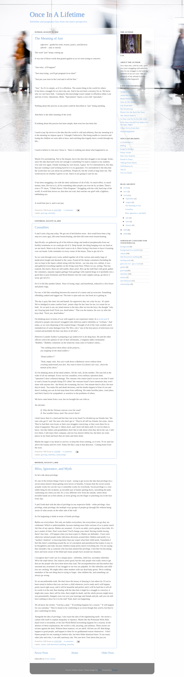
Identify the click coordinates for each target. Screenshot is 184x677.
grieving (44, 213)
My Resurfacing (126, 109)
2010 (125, 195)
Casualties (42, 227)
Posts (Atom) (50, 659)
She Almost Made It (128, 115)
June (128, 221)
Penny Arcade (125, 152)
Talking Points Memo (128, 163)
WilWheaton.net (126, 166)
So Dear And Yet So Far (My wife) (133, 119)
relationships (61, 455)
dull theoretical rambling (56, 644)
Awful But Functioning (129, 95)
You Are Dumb (126, 173)
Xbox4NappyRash (127, 131)
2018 (125, 188)
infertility (51, 213)
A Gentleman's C (126, 142)
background (124, 247)
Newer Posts (41, 652)
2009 (125, 230)
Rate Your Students (127, 156)
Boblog (123, 146)
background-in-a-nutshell (130, 250)
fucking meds (125, 260)
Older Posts (108, 652)
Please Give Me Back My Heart (132, 112)
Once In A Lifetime (57, 14)
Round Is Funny (126, 159)
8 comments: (68, 451)
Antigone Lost (125, 92)
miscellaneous (125, 281)
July (127, 218)
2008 (125, 234)
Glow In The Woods (128, 102)
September (130, 199)
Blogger (115, 670)
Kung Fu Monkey (127, 149)
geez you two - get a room (130, 264)
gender (123, 267)
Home (75, 652)
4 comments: (69, 641)
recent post (103, 319)
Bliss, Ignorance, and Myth (53, 469)
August (129, 202)
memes (123, 277)
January (129, 225)
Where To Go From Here (130, 128)
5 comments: (69, 210)
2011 (125, 191)
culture (43, 644)
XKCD (123, 169)
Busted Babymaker (127, 99)
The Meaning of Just (49, 38)
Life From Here (126, 105)
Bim (99, 670)
